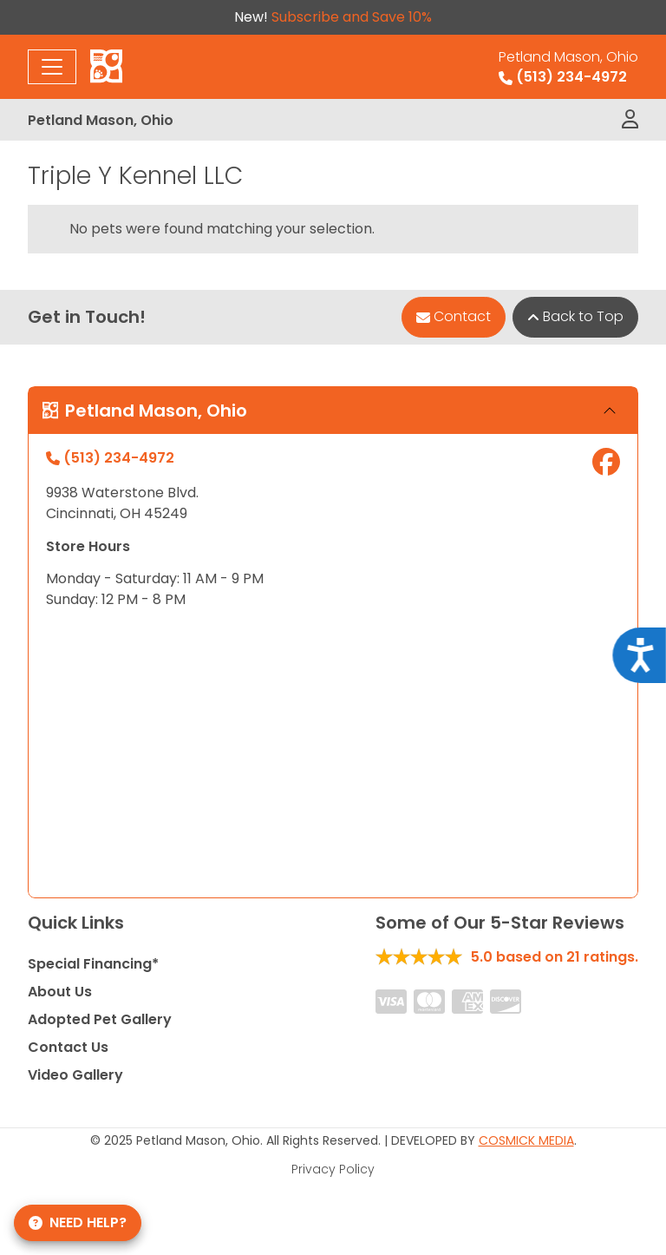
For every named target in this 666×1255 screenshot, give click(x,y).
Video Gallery (75, 1075)
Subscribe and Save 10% (351, 17)
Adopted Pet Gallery (100, 1019)
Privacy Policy (333, 1169)
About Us (60, 992)
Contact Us (68, 1047)
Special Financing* (93, 964)
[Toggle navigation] (52, 66)
